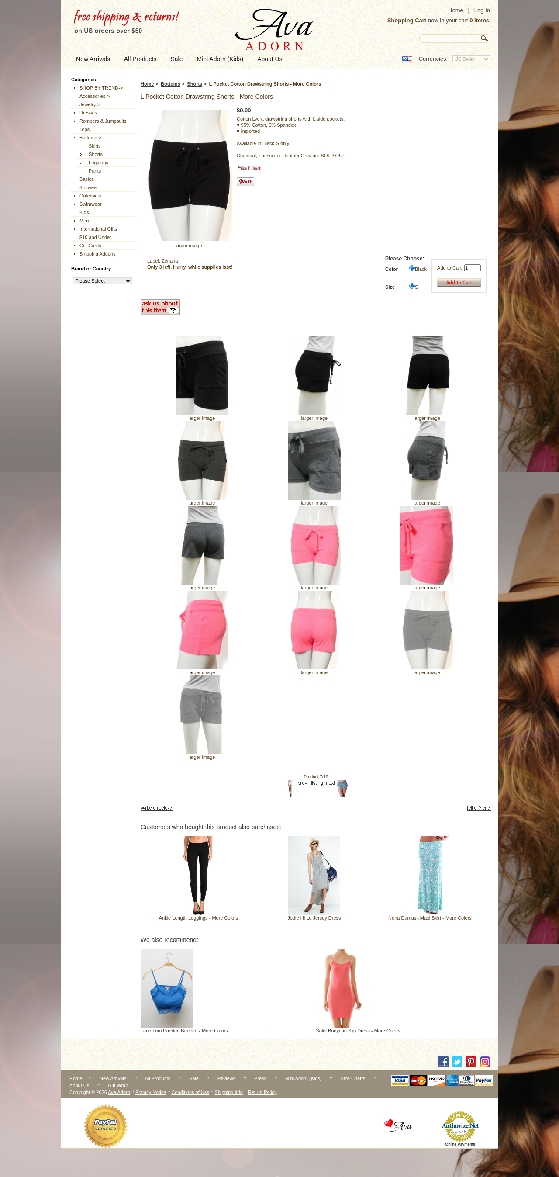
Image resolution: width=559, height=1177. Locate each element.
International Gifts (98, 229)
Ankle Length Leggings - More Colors (198, 918)
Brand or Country (91, 268)
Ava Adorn (119, 1092)
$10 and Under (95, 237)
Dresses (88, 112)
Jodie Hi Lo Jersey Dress (314, 918)
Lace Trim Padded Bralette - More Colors (184, 1030)
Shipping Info (229, 1092)
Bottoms (170, 84)
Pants (93, 170)
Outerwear (90, 195)
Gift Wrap (118, 1085)
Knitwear (88, 187)
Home (455, 10)
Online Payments (460, 1144)
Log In (482, 10)
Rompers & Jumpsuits (103, 121)
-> (90, 137)
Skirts (93, 146)
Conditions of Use (191, 1092)
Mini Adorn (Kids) (303, 1078)
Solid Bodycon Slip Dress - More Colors (358, 1030)
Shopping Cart (407, 20)
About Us (79, 1085)
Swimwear (90, 204)
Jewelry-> (89, 104)
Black (421, 269)
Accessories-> (94, 96)
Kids (84, 212)
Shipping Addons (97, 253)
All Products (157, 1078)
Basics (86, 179)
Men (84, 220)
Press (260, 1078)
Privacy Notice (150, 1092)
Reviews (226, 1078)
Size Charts (353, 1078)
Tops (84, 129)
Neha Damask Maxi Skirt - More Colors (430, 918)
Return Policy (262, 1092)
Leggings (97, 162)
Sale (194, 1078)
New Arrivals (113, 1078)
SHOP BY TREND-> (101, 87)
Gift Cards (90, 245)
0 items (479, 20)
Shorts (194, 84)
